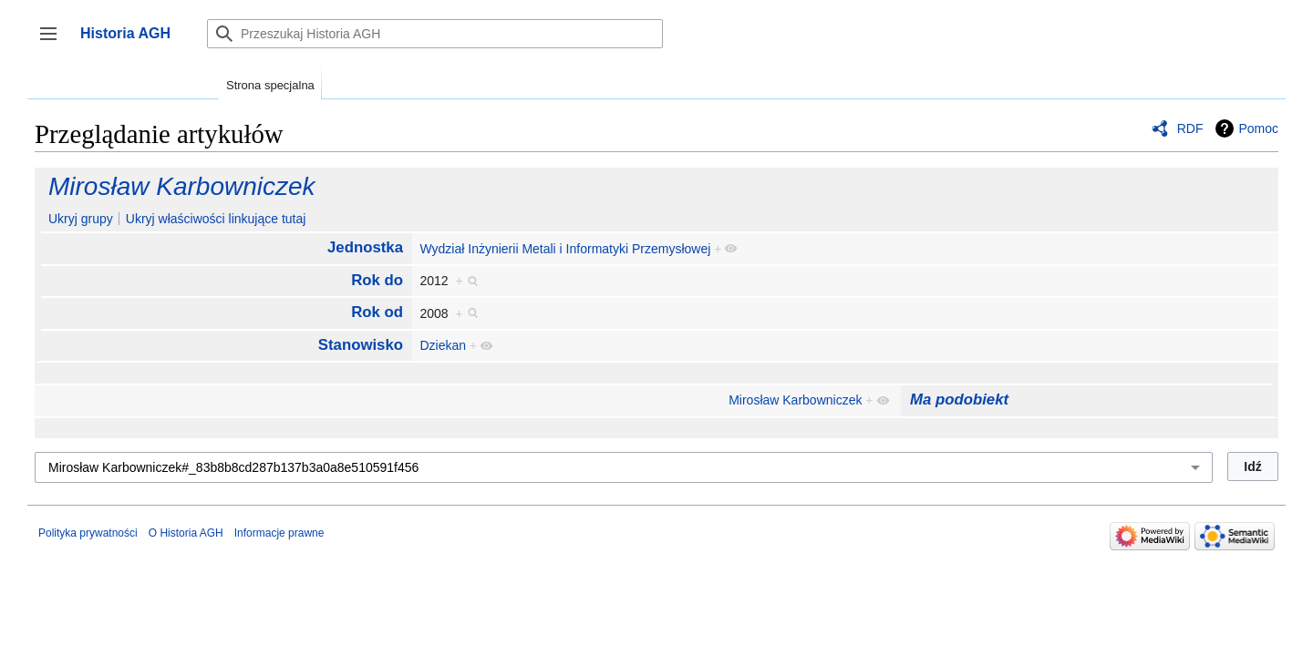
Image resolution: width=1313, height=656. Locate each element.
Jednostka (365, 247)
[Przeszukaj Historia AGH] (435, 33)
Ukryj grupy (80, 218)
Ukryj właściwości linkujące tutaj (216, 218)
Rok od (377, 312)
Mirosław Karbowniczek (181, 186)
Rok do (377, 280)
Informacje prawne (279, 533)
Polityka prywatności (88, 533)
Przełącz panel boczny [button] (54, 42)
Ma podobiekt (959, 399)
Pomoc (1258, 128)
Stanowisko (360, 345)
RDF (1190, 128)
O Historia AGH (186, 533)
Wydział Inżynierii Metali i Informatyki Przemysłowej (564, 248)
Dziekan (442, 345)
